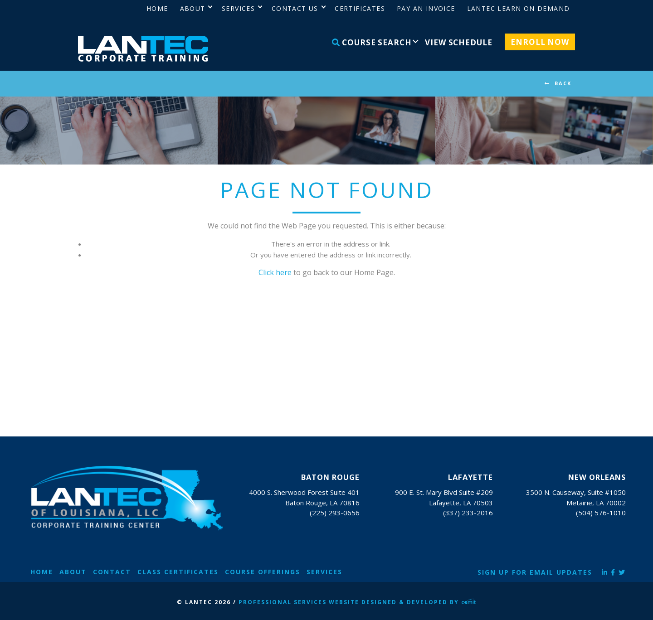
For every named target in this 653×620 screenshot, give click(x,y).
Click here (275, 272)
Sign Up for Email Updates (535, 572)
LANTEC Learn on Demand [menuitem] (518, 8)
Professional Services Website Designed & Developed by (357, 602)
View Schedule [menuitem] (458, 42)
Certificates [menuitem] (360, 8)
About (73, 571)
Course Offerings (262, 571)
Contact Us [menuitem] (295, 8)
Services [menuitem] (238, 8)
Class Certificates (178, 571)
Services (324, 571)
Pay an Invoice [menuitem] (426, 8)
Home (41, 571)
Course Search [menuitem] (372, 42)
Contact (112, 571)
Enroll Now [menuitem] (540, 42)
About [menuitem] (192, 8)
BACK (563, 83)
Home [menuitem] (157, 8)
